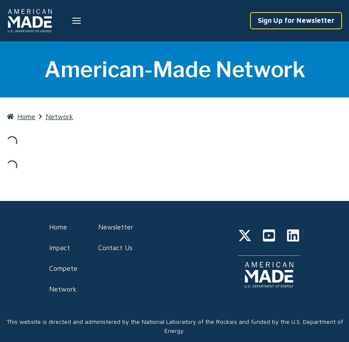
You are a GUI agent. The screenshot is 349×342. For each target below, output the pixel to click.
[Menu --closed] (76, 20)
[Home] (31, 21)
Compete (63, 268)
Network (63, 289)
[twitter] (245, 237)
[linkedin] (293, 237)
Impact (59, 247)
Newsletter (115, 227)
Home (58, 227)
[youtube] (269, 237)
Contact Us (115, 247)
